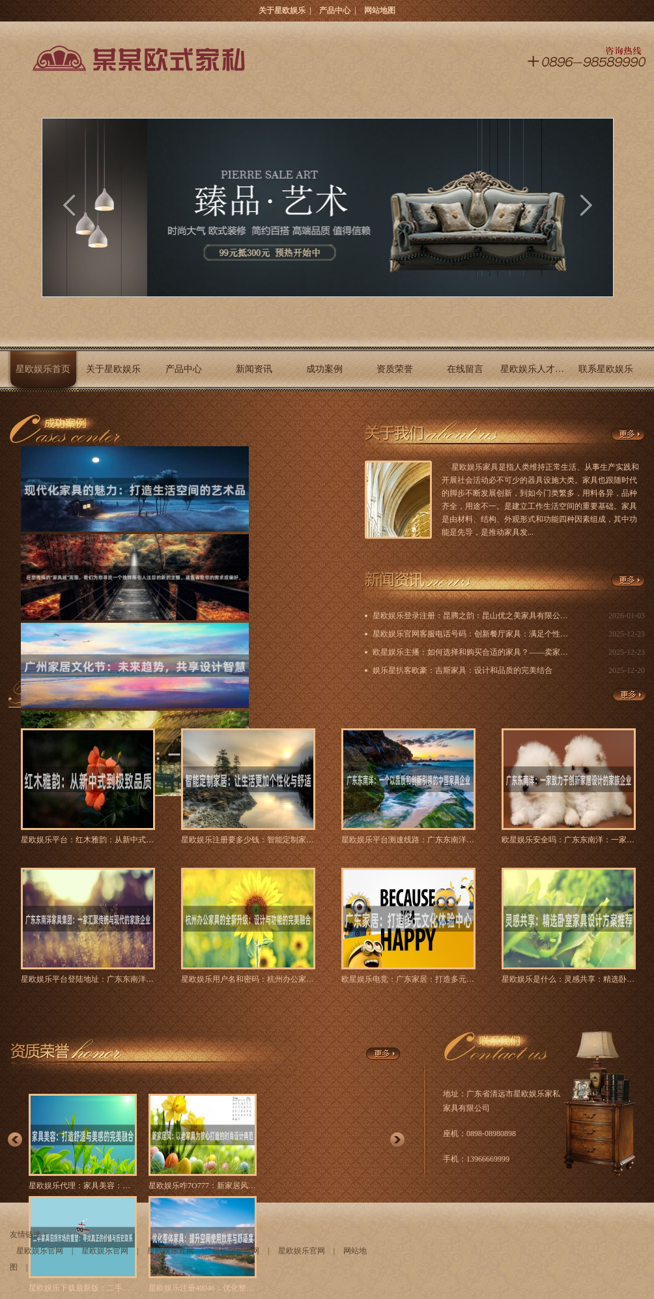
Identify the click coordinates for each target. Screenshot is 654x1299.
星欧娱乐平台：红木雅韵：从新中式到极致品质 (88, 839)
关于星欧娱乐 (282, 10)
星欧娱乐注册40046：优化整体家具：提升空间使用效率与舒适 (203, 1287)
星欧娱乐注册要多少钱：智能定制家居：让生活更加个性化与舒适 (248, 839)
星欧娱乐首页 (43, 369)
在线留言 (465, 369)
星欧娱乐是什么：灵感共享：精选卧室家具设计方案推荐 (569, 979)
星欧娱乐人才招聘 (535, 369)
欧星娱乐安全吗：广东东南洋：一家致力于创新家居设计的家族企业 (569, 839)
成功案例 (324, 369)
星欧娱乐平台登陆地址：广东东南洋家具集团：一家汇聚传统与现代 (88, 979)
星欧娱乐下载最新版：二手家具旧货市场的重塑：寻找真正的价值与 (83, 1287)
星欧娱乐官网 (39, 1250)
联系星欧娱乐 (605, 369)
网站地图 (379, 10)
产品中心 (334, 10)
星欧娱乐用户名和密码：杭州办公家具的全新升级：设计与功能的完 (248, 979)
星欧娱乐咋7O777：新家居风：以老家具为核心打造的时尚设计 (203, 1185)
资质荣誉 (395, 369)
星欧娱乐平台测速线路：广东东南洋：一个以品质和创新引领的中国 (408, 839)
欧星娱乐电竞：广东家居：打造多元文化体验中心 (408, 979)
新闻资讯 (254, 369)
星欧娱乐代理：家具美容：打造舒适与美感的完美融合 (83, 1185)
